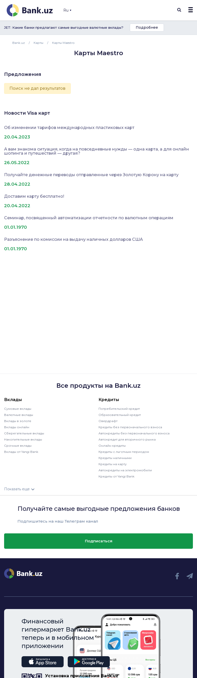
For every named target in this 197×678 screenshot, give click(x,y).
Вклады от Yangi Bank (21, 452)
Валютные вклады (18, 415)
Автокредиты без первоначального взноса (134, 433)
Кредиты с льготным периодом (123, 452)
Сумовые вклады (17, 409)
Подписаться (98, 541)
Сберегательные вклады (24, 433)
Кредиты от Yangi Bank (116, 476)
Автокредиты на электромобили (125, 470)
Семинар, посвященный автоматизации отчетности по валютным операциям (88, 218)
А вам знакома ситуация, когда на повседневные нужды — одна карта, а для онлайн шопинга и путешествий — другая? (96, 151)
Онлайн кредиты (112, 445)
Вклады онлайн (16, 427)
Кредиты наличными (115, 458)
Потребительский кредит (119, 409)
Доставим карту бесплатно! (34, 196)
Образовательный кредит (119, 415)
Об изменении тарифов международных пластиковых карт (69, 128)
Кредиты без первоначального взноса (130, 427)
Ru (67, 10)
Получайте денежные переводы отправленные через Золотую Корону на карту (91, 175)
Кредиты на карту (112, 464)
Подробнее (147, 27)
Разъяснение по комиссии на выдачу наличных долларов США (73, 239)
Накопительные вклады (23, 439)
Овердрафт (107, 421)
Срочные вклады (18, 445)
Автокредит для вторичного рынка (127, 439)
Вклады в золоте (17, 421)
